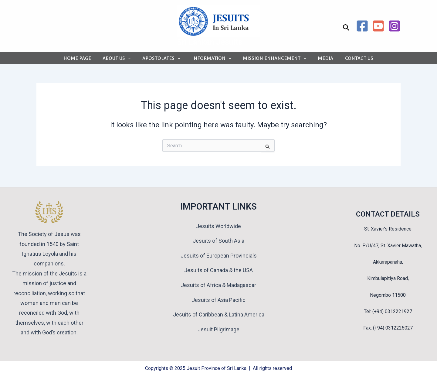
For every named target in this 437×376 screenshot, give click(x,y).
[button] (346, 28)
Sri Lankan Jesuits (209, 41)
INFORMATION (211, 59)
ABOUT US (118, 59)
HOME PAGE (79, 59)
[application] (129, 59)
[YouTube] (378, 26)
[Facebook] (362, 26)
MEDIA (323, 59)
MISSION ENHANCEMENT (273, 59)
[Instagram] (394, 26)
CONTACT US (355, 59)
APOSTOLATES (162, 59)
